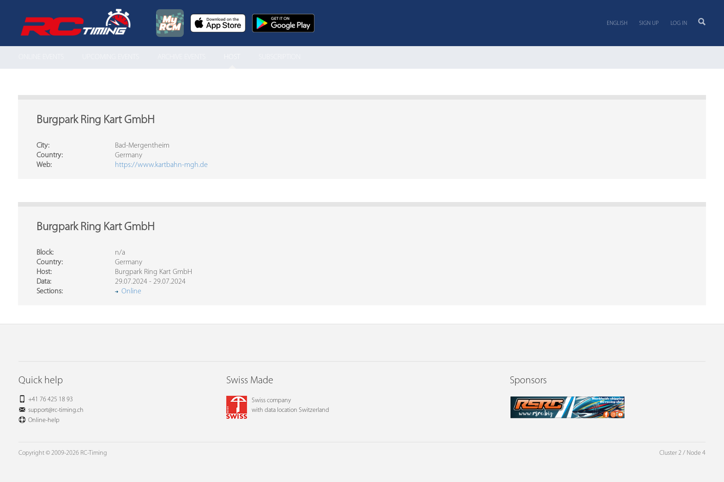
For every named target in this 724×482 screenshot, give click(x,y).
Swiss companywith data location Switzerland (277, 405)
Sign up (649, 23)
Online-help (44, 420)
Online (131, 291)
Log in (678, 23)
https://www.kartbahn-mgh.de (161, 165)
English (617, 23)
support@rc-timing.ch (56, 410)
